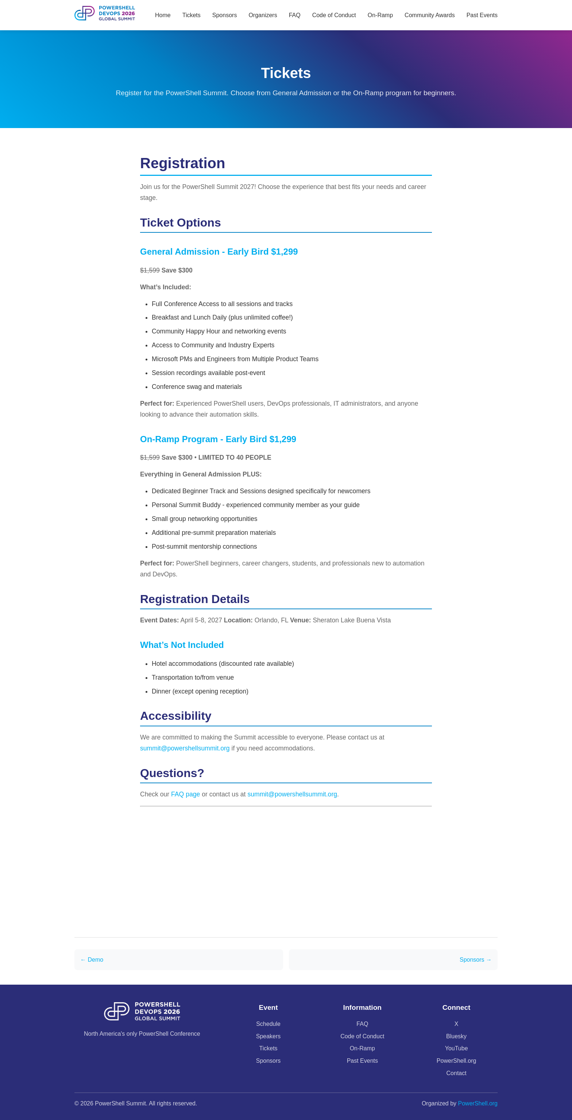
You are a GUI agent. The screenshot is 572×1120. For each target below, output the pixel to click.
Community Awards (430, 15)
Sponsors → (476, 960)
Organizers (262, 15)
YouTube (456, 1048)
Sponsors (224, 15)
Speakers (268, 1036)
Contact (457, 1073)
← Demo (91, 960)
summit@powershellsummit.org (185, 748)
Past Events (482, 15)
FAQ (295, 15)
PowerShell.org (456, 1061)
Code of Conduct (334, 15)
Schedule (268, 1024)
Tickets (191, 15)
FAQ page (185, 794)
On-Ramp (380, 15)
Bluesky (456, 1036)
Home (163, 15)
